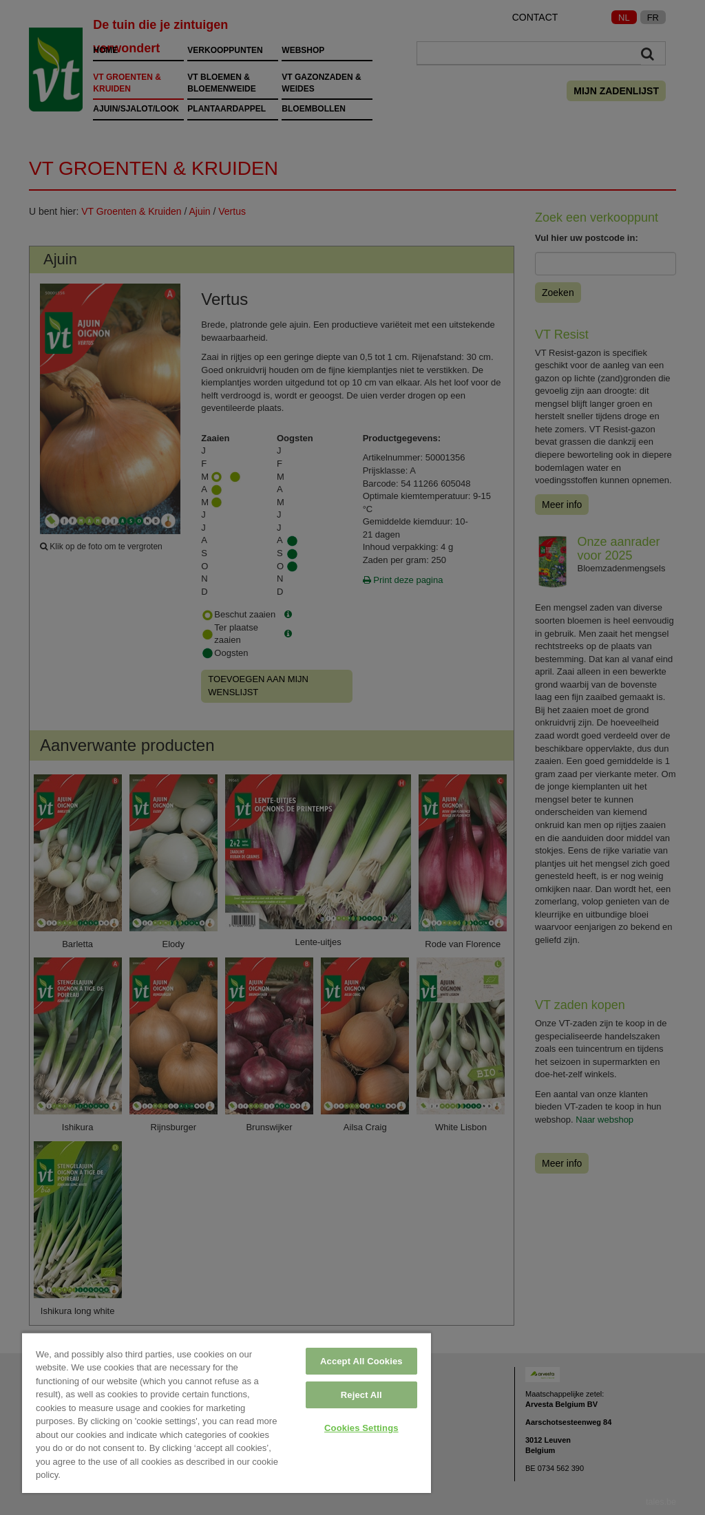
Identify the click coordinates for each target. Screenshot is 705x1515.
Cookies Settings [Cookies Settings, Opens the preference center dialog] (361, 1428)
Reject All (361, 1395)
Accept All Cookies (361, 1361)
